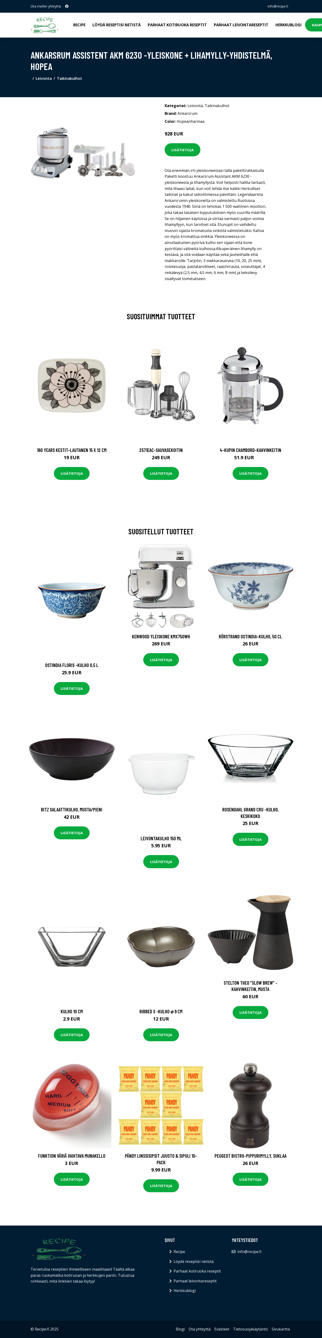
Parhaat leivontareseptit (241, 24)
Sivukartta (281, 1329)
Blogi (180, 1329)
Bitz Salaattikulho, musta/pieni (71, 809)
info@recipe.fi (277, 6)
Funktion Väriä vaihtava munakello (71, 1156)
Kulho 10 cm (72, 1011)
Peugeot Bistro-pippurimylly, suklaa (250, 1156)
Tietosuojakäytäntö (250, 1329)
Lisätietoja (182, 149)
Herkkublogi (288, 24)
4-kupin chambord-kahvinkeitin (250, 450)
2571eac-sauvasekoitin (161, 450)
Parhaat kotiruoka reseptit (177, 24)
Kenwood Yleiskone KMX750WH (161, 636)
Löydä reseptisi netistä (116, 24)
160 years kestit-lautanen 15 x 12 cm (72, 450)
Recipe (79, 24)
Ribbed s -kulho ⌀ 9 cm (161, 1011)
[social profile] (66, 6)
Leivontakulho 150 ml (161, 838)
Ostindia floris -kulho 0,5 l (71, 665)
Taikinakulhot (69, 78)
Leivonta (44, 78)
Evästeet (221, 1329)
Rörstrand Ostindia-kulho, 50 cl (250, 636)
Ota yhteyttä (200, 1329)
